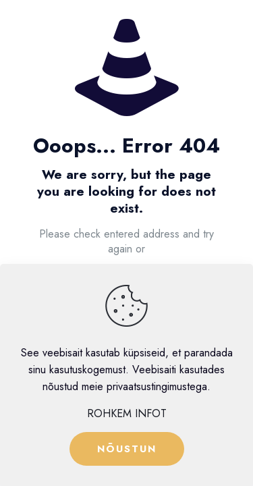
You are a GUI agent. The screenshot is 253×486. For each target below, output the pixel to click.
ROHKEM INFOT (127, 413)
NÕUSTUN (127, 448)
